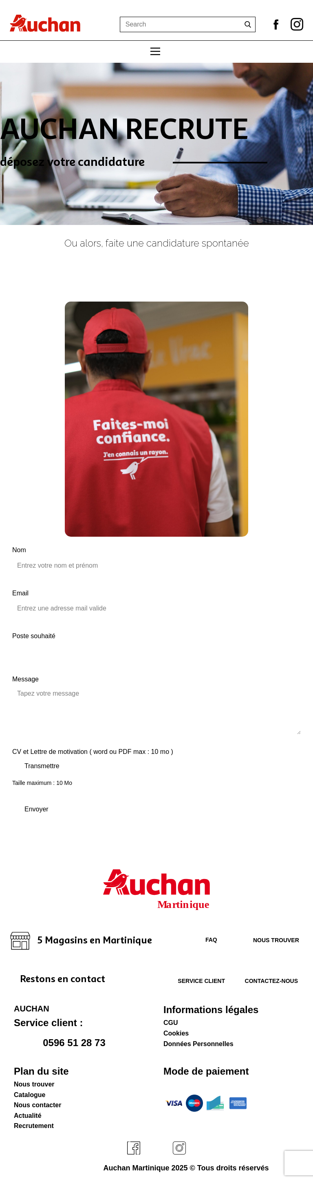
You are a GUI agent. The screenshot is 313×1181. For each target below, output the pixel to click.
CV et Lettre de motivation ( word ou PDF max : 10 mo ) (92, 751)
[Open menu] (155, 51)
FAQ (205, 940)
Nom (19, 549)
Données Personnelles (198, 1043)
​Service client (197, 981)
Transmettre (42, 765)
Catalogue (29, 1094)
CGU (170, 1022)
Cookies (176, 1033)
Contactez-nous (271, 981)
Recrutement (34, 1125)
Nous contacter (37, 1105)
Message (25, 679)
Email (20, 593)
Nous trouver (276, 940)
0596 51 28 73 (63, 1043)
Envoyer (36, 809)
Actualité (28, 1115)
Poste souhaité (33, 635)
